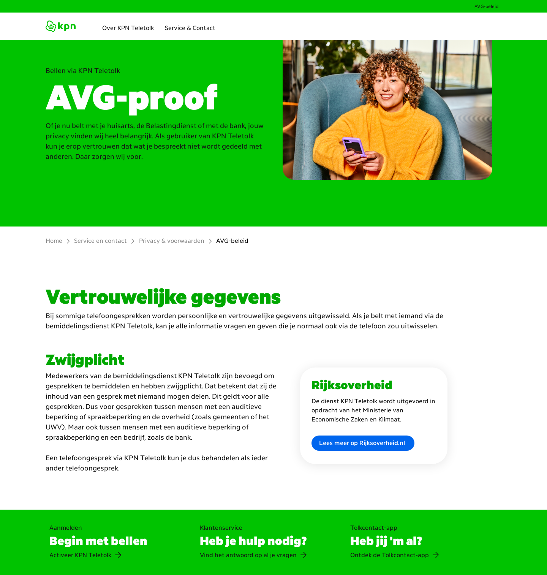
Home (54, 240)
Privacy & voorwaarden (171, 240)
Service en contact (100, 240)
